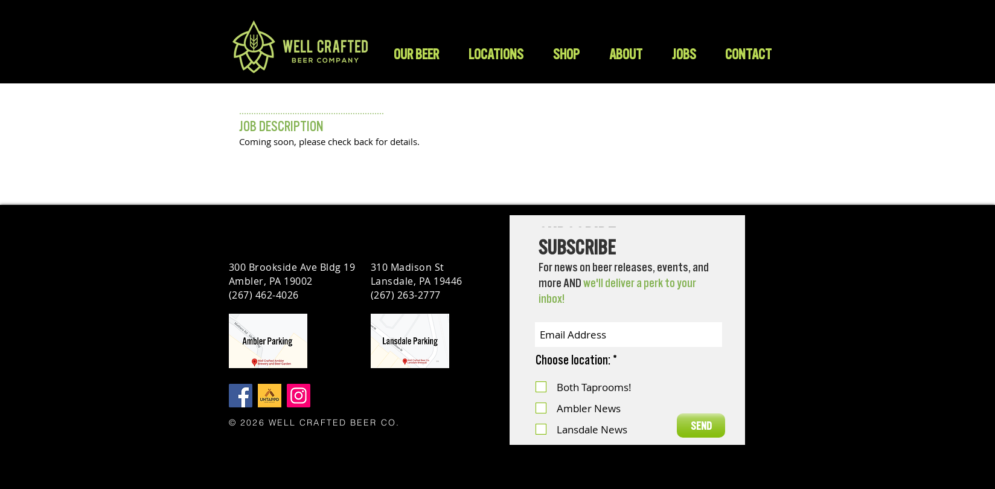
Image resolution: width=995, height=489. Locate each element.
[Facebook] (240, 395)
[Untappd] (269, 395)
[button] (566, 54)
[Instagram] (298, 395)
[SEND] (701, 425)
